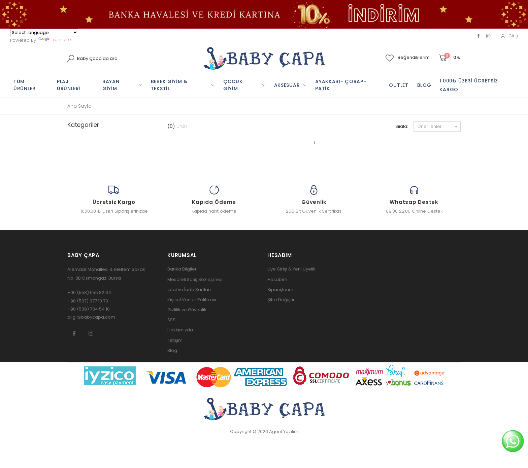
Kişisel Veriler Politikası (191, 299)
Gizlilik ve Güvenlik (186, 310)
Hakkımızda (180, 330)
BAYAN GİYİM (111, 85)
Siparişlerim (280, 289)
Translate (54, 39)
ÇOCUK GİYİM (233, 85)
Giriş (509, 36)
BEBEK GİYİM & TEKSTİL (169, 85)
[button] (449, 58)
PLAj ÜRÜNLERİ (69, 85)
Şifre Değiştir (281, 299)
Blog (172, 350)
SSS (171, 320)
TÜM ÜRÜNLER (24, 85)
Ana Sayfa (79, 106)
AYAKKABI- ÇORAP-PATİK (340, 85)
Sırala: (401, 126)
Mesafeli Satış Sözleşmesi (195, 279)
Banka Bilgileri (182, 269)
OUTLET (398, 85)
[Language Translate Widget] (44, 32)
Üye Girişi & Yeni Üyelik (291, 269)
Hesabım (277, 279)
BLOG (424, 85)
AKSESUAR (287, 85)
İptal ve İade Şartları (189, 289)
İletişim (175, 340)
